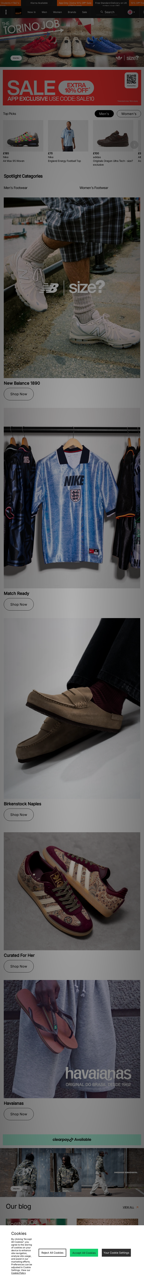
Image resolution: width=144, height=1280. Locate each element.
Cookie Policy (18, 1273)
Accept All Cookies (84, 1252)
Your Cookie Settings (116, 1252)
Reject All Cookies (52, 1252)
